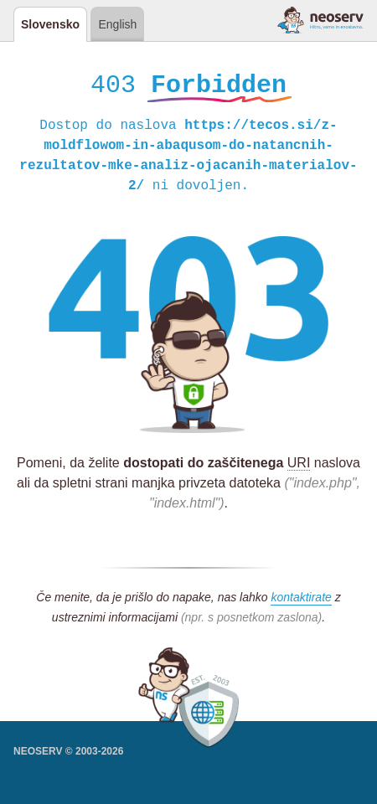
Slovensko (50, 24)
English (117, 24)
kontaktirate (301, 599)
